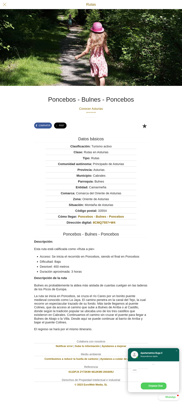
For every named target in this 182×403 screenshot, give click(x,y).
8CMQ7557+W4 (104, 222)
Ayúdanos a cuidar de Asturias (119, 359)
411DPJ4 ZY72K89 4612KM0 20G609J (91, 371)
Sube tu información (87, 346)
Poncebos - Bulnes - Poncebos (101, 216)
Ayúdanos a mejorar (114, 346)
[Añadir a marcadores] (144, 125)
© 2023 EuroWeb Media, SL (91, 384)
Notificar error (64, 346)
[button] (176, 350)
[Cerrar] (4, 4)
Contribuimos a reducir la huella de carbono (71, 359)
